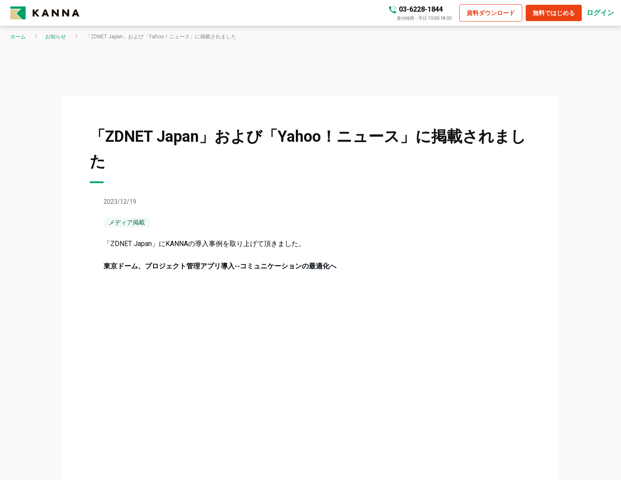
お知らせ (55, 37)
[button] (490, 13)
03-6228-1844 (421, 9)
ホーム (18, 37)
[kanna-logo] (44, 12)
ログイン (600, 13)
